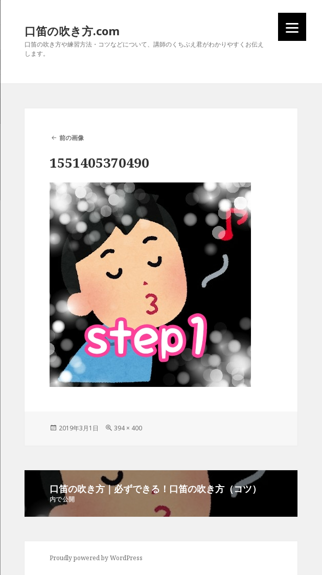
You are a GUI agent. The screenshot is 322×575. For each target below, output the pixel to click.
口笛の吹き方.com (72, 30)
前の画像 (71, 137)
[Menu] (292, 27)
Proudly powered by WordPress (96, 558)
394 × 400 (128, 428)
